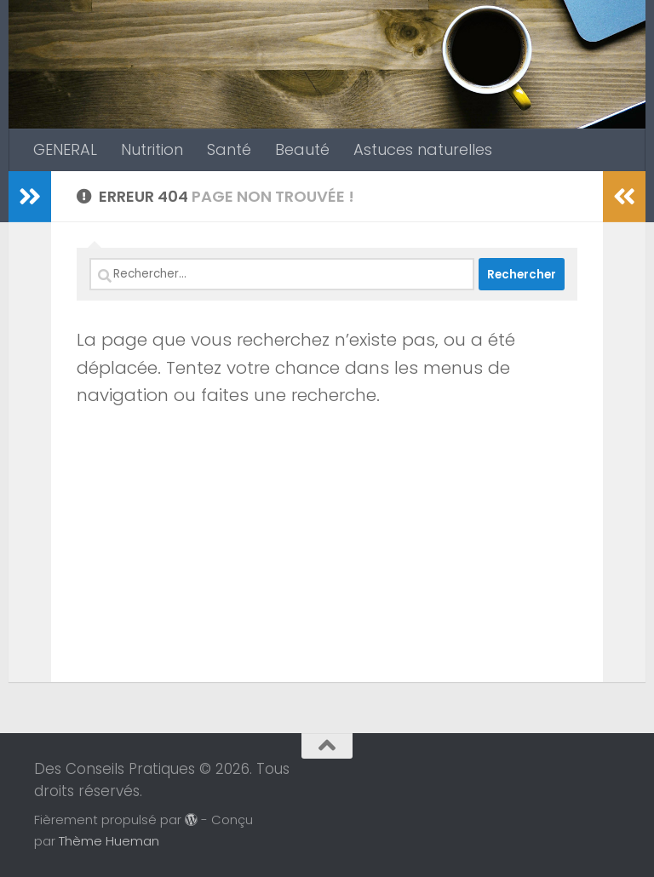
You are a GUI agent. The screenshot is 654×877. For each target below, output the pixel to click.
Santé (229, 149)
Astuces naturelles (422, 149)
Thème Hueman (109, 841)
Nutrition (152, 149)
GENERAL (65, 149)
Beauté (302, 149)
